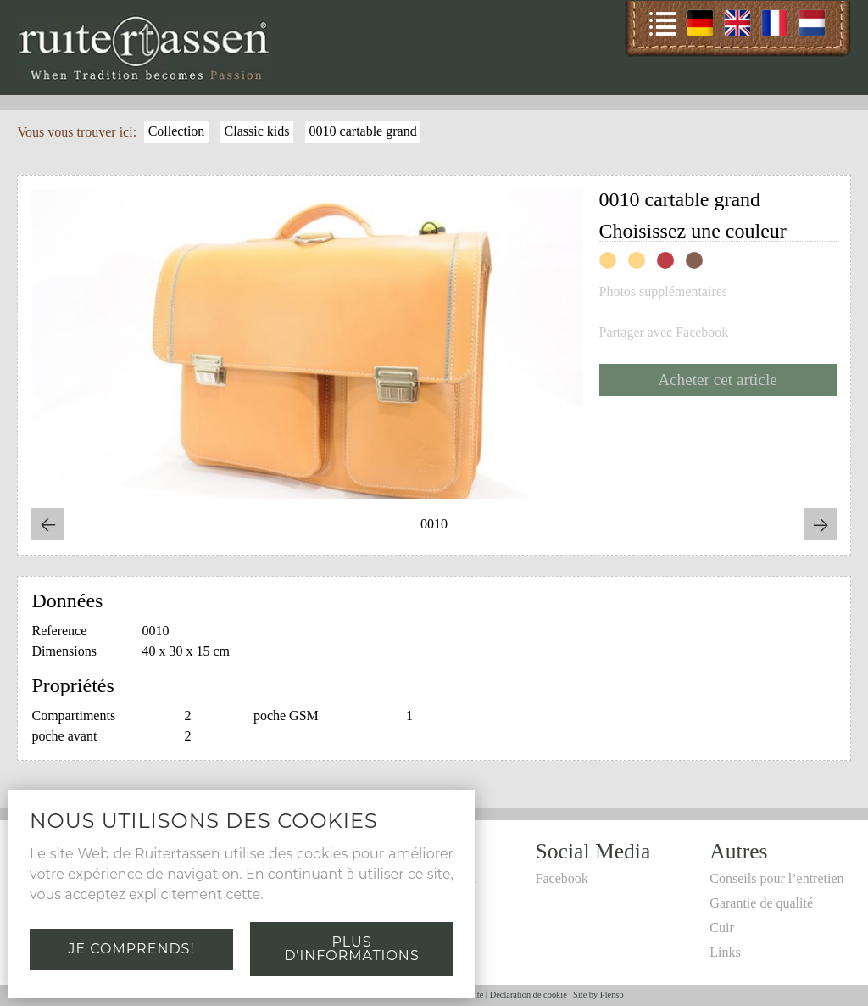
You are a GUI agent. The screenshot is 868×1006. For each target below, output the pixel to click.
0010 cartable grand (363, 131)
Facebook (562, 878)
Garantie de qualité (761, 903)
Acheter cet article (717, 379)
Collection (176, 131)
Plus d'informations (351, 949)
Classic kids (257, 131)
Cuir (721, 927)
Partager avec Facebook (664, 332)
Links (724, 952)
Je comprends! (131, 949)
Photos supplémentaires (663, 292)
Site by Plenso (598, 994)
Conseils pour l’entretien (776, 878)
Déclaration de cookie (528, 994)
